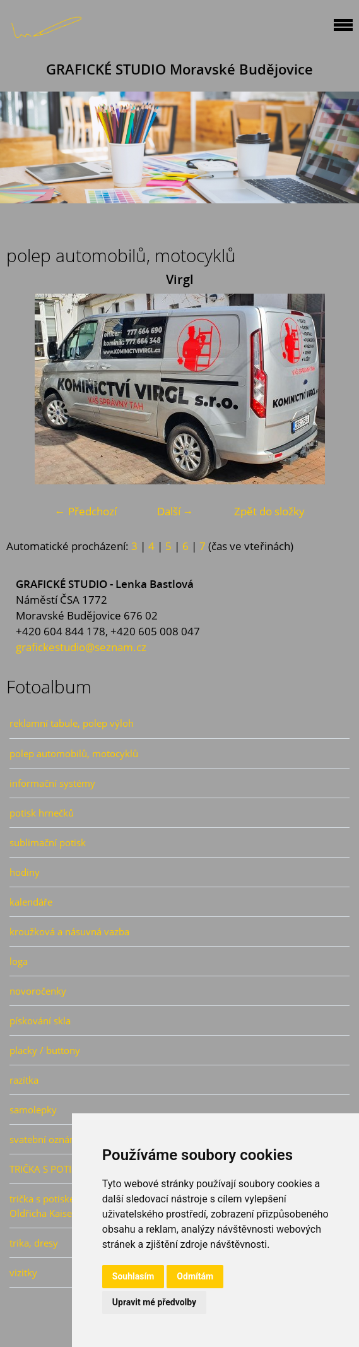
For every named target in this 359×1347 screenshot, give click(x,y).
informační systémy (52, 783)
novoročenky (37, 991)
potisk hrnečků (41, 812)
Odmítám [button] (195, 1276)
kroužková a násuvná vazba (69, 931)
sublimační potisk (47, 842)
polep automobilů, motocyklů (73, 753)
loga (18, 961)
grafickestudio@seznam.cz (81, 647)
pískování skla (40, 1020)
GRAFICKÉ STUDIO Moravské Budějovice (179, 69)
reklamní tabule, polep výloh (71, 723)
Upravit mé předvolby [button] (154, 1302)
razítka (23, 1080)
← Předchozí (86, 511)
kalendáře (30, 901)
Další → (175, 511)
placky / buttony (44, 1050)
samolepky (33, 1109)
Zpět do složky (269, 511)
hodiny (24, 872)
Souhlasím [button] (133, 1276)
